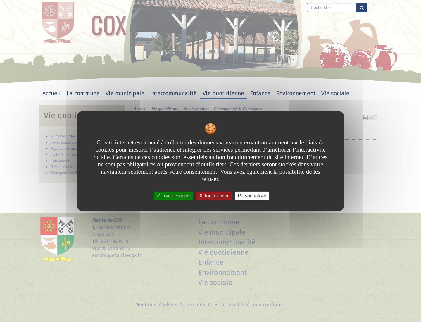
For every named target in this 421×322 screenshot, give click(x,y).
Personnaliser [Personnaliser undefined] (252, 195)
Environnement (295, 93)
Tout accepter (173, 195)
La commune (83, 93)
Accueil (51, 93)
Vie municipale (125, 93)
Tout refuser (214, 195)
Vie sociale (335, 93)
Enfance (260, 93)
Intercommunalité (173, 93)
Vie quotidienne (223, 93)
